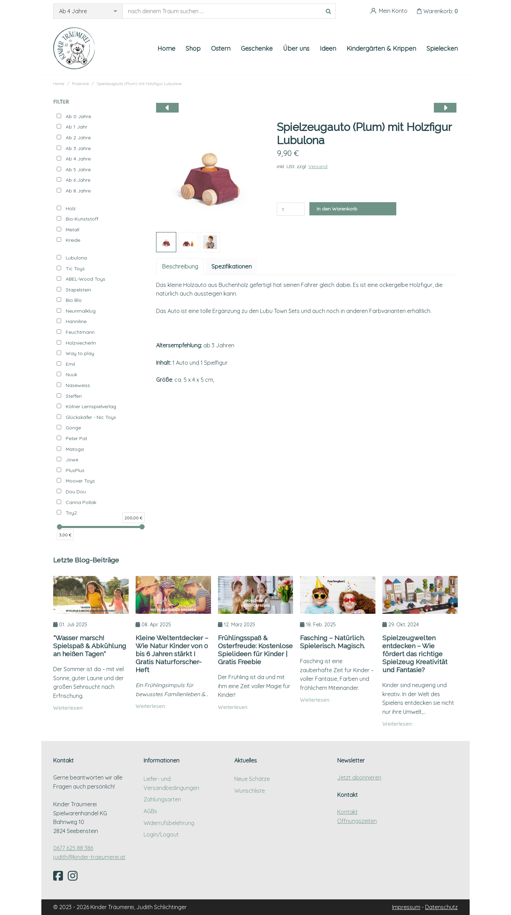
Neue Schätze (252, 778)
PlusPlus (75, 470)
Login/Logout (161, 834)
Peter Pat (76, 438)
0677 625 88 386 (73, 847)
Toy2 (71, 513)
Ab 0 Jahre (78, 116)
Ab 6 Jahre (78, 180)
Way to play (80, 353)
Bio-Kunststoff (82, 219)
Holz (71, 208)
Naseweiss (78, 385)
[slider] (59, 526)
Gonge (73, 427)
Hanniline (76, 321)
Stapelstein (78, 290)
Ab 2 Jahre (78, 137)
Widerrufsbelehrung (169, 822)
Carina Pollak (81, 502)
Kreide (73, 240)
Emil (70, 364)
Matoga (75, 449)
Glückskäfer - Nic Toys (91, 417)
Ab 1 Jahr (76, 127)
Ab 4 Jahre (78, 159)
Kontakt (347, 811)
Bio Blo (74, 300)
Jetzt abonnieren (359, 777)
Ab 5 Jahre (78, 169)
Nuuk (71, 374)
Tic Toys (75, 268)
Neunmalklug (81, 311)
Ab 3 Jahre (78, 148)
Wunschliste (249, 790)
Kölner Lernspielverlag (91, 406)
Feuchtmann (80, 332)
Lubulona (76, 258)
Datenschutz (441, 907)
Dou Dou (76, 491)
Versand (317, 166)
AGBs (150, 811)
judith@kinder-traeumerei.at (89, 857)
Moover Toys (80, 481)
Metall (72, 229)
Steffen (74, 396)
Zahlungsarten (162, 799)
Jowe (72, 459)
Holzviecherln (81, 343)
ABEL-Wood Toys (85, 279)
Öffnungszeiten (357, 820)
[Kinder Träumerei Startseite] (74, 48)
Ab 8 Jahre (78, 191)
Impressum (406, 907)
